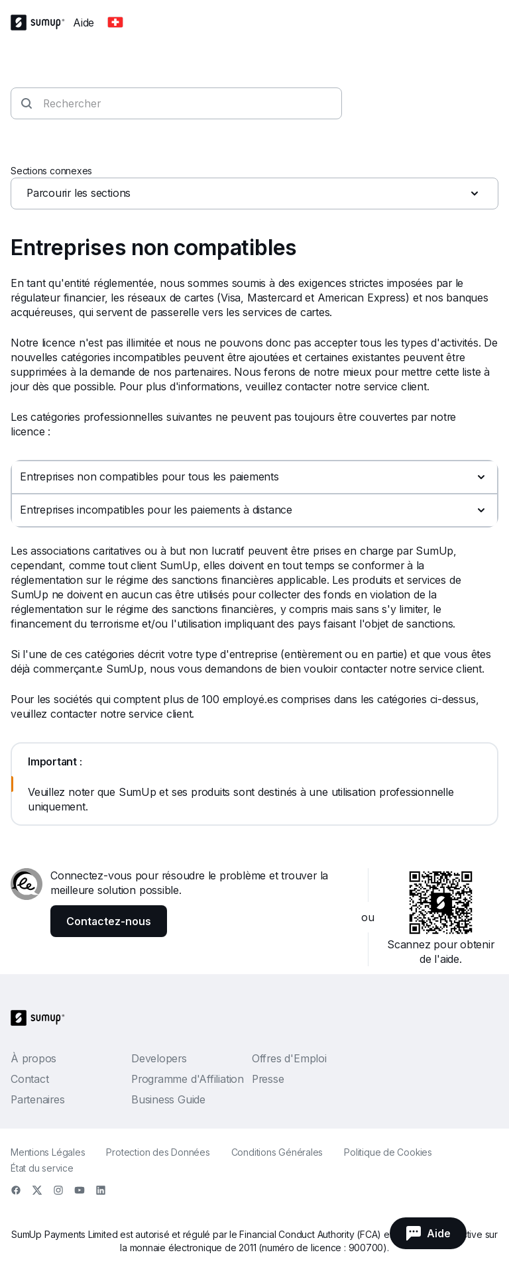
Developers (159, 1058)
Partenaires (38, 1099)
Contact (29, 1079)
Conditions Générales (277, 1152)
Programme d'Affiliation (187, 1079)
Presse (268, 1079)
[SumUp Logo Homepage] (42, 22)
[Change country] (115, 22)
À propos (33, 1058)
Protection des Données (157, 1152)
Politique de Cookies (388, 1152)
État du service (42, 1168)
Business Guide (168, 1099)
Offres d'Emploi (289, 1058)
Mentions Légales (48, 1152)
